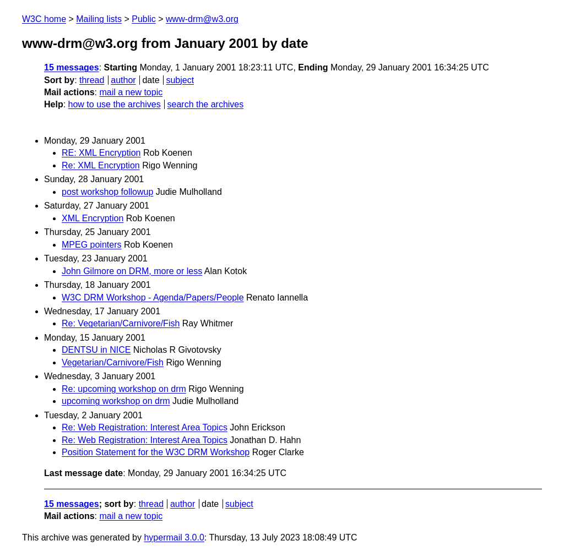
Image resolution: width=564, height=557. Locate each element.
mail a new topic (130, 92)
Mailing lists (99, 19)
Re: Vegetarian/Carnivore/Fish (121, 323)
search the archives (205, 104)
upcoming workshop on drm (116, 401)
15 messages (71, 67)
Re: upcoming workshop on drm (124, 389)
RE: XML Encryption (101, 152)
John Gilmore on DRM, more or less (132, 271)
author (123, 80)
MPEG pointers (91, 244)
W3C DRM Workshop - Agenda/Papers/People (153, 297)
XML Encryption (92, 218)
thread (91, 80)
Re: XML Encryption (101, 165)
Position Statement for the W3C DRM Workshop (156, 452)
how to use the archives (114, 104)
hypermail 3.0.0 (174, 537)
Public (144, 19)
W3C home (44, 19)
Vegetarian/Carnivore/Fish (113, 362)
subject (180, 80)
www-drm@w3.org (202, 19)
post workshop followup (107, 191)
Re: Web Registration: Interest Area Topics (144, 427)
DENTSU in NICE (96, 349)
